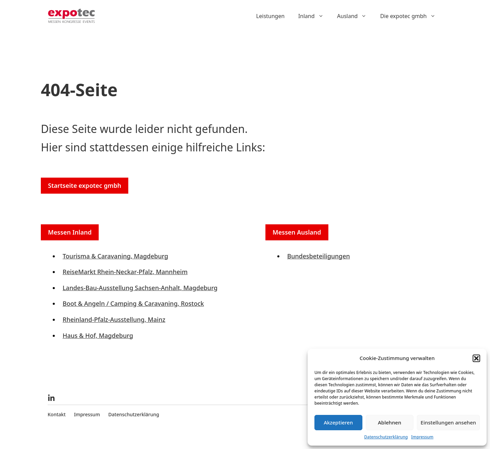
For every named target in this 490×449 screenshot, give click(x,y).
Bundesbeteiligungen (318, 256)
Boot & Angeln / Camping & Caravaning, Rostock (133, 303)
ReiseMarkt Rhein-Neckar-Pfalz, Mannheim (125, 272)
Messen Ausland (297, 232)
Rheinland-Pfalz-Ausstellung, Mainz (114, 319)
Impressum (422, 437)
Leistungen (270, 16)
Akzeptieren (338, 422)
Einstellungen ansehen (448, 422)
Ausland (355, 16)
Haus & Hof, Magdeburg (98, 335)
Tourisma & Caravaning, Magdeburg (115, 256)
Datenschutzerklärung (386, 437)
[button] (476, 358)
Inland (314, 16)
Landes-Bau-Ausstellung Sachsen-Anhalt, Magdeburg (140, 288)
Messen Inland (70, 232)
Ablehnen (390, 422)
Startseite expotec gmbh (84, 185)
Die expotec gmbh (411, 16)
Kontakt (57, 414)
